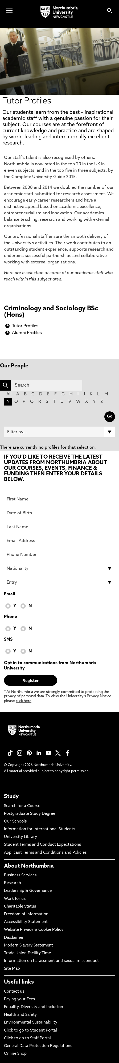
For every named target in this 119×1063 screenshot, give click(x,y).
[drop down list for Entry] (59, 582)
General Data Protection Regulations (38, 1046)
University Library (20, 837)
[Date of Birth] (59, 513)
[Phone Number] (59, 554)
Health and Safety (20, 1015)
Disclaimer (14, 938)
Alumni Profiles (27, 333)
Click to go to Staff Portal (27, 1038)
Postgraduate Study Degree (29, 814)
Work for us (15, 899)
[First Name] (59, 499)
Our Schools (15, 822)
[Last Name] (59, 527)
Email (9, 594)
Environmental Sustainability (30, 1023)
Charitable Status (20, 907)
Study (11, 796)
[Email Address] (59, 540)
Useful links (19, 982)
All (8, 394)
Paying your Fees (19, 999)
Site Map (12, 969)
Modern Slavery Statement (28, 946)
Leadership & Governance (28, 891)
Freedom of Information (26, 914)
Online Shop (15, 1054)
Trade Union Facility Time (27, 953)
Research (12, 883)
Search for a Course (22, 806)
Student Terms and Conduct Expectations (42, 845)
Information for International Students (39, 829)
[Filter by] (59, 432)
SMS (8, 639)
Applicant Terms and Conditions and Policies (45, 853)
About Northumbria (29, 866)
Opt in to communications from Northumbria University (50, 666)
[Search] (46, 385)
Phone (10, 617)
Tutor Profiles (25, 326)
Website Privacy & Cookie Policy (33, 930)
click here (23, 701)
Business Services (20, 875)
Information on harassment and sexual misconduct (51, 961)
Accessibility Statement (26, 922)
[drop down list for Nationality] (59, 568)
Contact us (14, 992)
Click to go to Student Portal (30, 1031)
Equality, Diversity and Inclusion (33, 1007)
